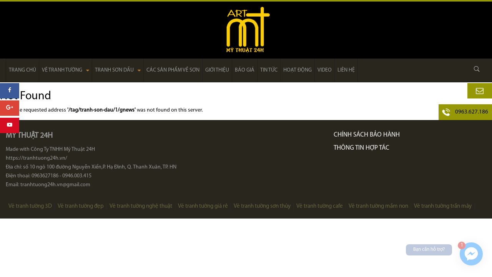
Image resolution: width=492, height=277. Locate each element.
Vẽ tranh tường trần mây (443, 206)
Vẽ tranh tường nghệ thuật (141, 206)
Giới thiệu (217, 70)
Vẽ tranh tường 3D (30, 206)
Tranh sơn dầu (118, 70)
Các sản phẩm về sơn (172, 70)
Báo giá (244, 70)
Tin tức (269, 70)
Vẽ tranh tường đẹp (81, 206)
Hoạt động (297, 70)
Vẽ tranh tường (65, 70)
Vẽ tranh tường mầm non (378, 206)
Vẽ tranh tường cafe (319, 206)
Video (324, 70)
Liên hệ (346, 70)
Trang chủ (22, 70)
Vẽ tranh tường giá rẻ (203, 206)
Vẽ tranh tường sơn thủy (262, 206)
